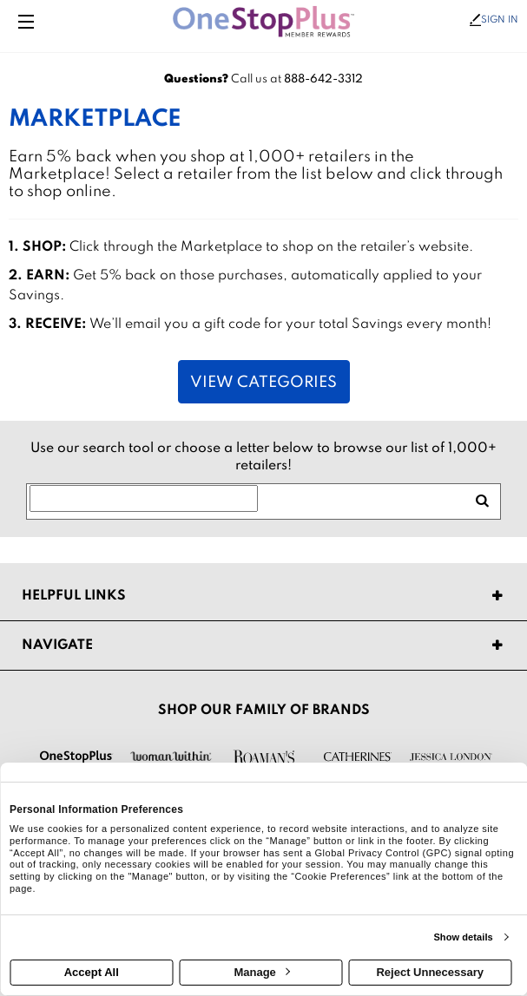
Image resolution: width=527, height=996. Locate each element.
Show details (462, 937)
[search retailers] (481, 501)
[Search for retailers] (144, 499)
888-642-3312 (323, 79)
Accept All (91, 972)
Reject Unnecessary (430, 972)
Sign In (494, 20)
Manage (261, 972)
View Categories (263, 382)
